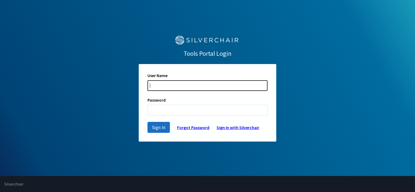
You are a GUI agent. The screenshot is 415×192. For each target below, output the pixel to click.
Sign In (158, 127)
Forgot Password (193, 127)
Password (156, 100)
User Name (157, 75)
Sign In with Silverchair (238, 127)
